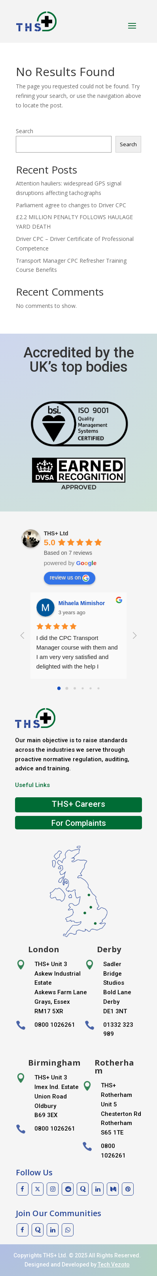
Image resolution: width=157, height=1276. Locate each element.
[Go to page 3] (82, 688)
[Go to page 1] (66, 688)
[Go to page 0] (59, 688)
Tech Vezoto (114, 1264)
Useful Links (32, 785)
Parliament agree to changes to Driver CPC (71, 205)
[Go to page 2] (75, 688)
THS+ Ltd (56, 533)
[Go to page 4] (90, 688)
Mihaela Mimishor (82, 603)
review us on (70, 577)
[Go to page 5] (98, 688)
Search (24, 131)
